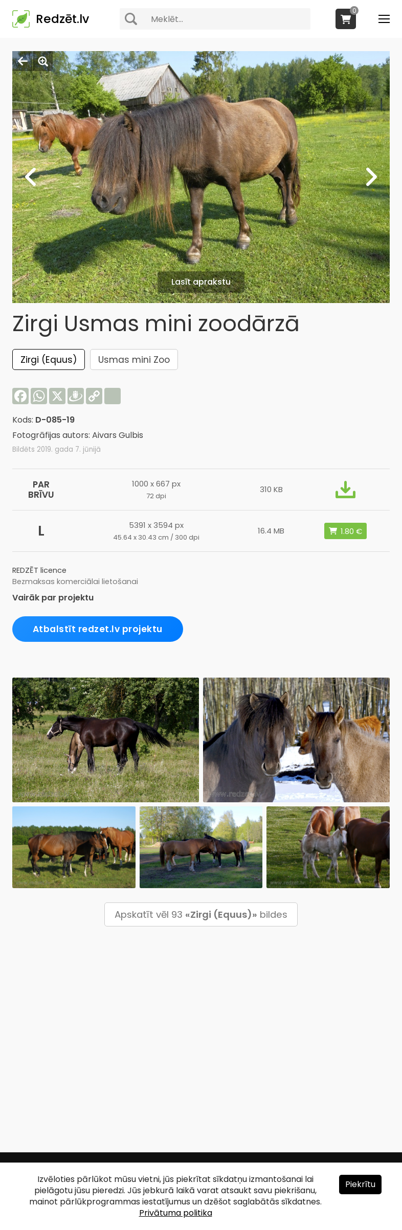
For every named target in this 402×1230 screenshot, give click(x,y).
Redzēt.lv (62, 19)
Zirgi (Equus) (48, 360)
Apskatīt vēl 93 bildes (201, 914)
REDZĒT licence (39, 570)
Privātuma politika (175, 1213)
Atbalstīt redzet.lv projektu (98, 629)
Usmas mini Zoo (134, 360)
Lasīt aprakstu (201, 282)
